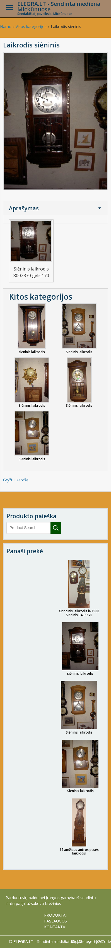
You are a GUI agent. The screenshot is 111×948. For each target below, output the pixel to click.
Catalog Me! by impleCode (87, 941)
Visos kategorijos (31, 26)
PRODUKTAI (55, 915)
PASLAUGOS (55, 921)
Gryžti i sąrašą (15, 479)
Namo (5, 26)
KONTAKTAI (55, 926)
